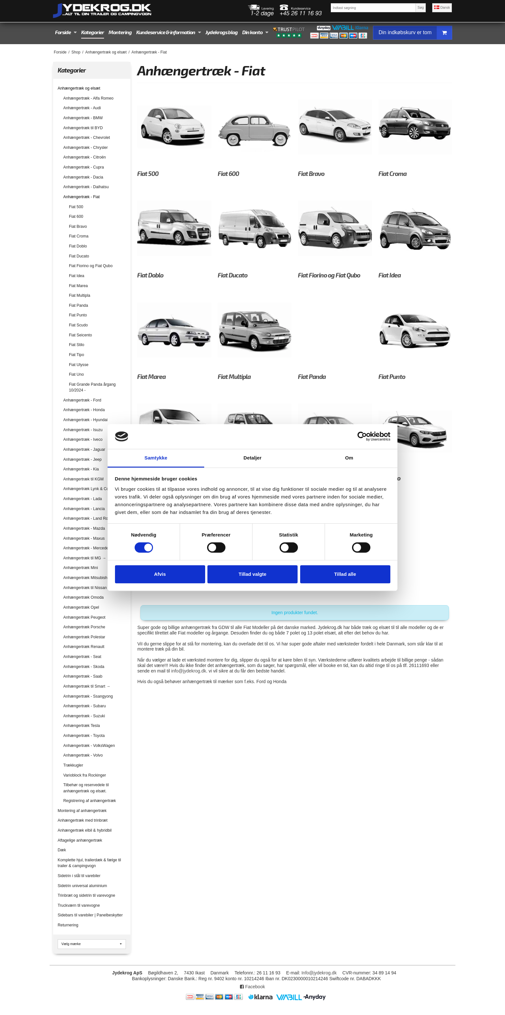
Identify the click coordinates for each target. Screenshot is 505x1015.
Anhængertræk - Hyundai (85, 420)
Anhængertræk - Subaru (84, 706)
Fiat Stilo (76, 345)
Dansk (442, 7)
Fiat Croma (79, 236)
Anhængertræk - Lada (82, 499)
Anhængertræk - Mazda (84, 528)
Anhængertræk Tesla (81, 725)
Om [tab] (349, 457)
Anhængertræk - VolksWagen (89, 745)
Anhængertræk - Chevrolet (86, 137)
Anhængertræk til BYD (83, 128)
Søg (420, 7)
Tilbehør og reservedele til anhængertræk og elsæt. (86, 788)
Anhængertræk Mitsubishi (86, 577)
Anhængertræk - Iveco (83, 439)
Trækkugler (73, 765)
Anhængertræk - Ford (82, 400)
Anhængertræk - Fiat (81, 197)
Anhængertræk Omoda (83, 597)
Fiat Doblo (78, 246)
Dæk (62, 850)
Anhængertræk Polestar (84, 637)
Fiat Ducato (79, 256)
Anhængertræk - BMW (83, 118)
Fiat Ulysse (79, 364)
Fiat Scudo (78, 325)
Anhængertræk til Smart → (86, 686)
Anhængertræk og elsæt (79, 88)
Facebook (252, 986)
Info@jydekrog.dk (319, 972)
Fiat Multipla (79, 295)
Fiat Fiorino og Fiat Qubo (91, 266)
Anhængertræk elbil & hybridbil (85, 830)
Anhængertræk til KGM (83, 479)
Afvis (160, 574)
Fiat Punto (78, 315)
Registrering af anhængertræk (89, 800)
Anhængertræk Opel (81, 607)
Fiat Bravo (78, 226)
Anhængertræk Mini (80, 568)
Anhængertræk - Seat (82, 656)
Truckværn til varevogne (79, 905)
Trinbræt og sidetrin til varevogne (86, 895)
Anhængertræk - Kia (81, 469)
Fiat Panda (78, 305)
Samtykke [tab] (156, 457)
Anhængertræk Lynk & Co (86, 489)
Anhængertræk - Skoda (83, 666)
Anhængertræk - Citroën (84, 157)
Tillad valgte (252, 574)
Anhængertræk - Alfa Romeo (88, 98)
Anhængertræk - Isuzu (83, 430)
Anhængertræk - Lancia (84, 509)
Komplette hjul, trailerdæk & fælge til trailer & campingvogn (89, 863)
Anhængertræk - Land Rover (88, 518)
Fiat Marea (78, 286)
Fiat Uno (76, 374)
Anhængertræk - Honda (84, 410)
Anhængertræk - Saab (82, 676)
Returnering (68, 925)
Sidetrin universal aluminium (82, 886)
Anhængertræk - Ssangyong (88, 696)
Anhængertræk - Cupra (83, 167)
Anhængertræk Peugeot (84, 617)
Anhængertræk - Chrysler (85, 147)
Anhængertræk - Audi (82, 108)
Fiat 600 (76, 216)
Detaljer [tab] (252, 457)
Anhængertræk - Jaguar (84, 449)
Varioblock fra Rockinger (84, 775)
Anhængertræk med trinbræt (83, 820)
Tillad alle (345, 574)
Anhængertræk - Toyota (84, 735)
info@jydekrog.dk (188, 670)
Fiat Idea (76, 276)
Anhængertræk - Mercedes (86, 548)
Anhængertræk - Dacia (83, 177)
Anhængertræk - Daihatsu (86, 187)
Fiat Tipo (76, 355)
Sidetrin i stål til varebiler (79, 876)
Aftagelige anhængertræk (80, 840)
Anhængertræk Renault (83, 646)
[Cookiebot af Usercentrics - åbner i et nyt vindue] (362, 436)
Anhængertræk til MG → (84, 558)
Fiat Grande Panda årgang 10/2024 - (92, 387)
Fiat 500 (76, 207)
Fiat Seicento (80, 335)
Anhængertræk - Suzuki (84, 716)
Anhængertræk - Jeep (82, 459)
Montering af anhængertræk (82, 810)
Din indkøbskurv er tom (415, 32)
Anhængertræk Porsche (84, 627)
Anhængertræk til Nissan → (87, 587)
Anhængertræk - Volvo (83, 755)
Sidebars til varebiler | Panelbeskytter (90, 915)
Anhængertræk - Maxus (84, 538)
